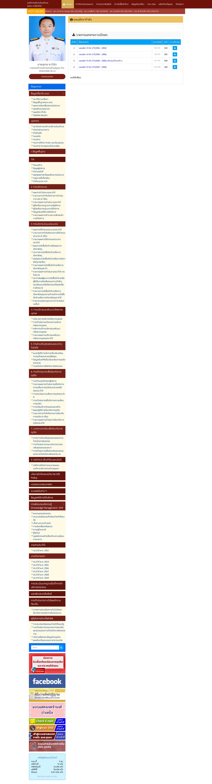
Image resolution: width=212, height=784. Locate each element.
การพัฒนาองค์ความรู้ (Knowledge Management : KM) (47, 506)
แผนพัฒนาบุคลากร (41, 108)
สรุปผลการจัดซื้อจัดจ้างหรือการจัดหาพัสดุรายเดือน (49, 260)
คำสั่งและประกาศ (40, 181)
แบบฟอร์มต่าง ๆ (39, 491)
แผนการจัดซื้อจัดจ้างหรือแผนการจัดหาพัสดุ (47, 247)
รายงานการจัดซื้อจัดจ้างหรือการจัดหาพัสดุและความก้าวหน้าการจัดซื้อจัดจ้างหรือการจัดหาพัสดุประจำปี (49, 294)
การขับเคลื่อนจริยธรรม (42, 526)
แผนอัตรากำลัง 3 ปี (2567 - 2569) (93, 67)
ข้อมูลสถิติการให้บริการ (42, 497)
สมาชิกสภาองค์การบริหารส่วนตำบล (48, 126)
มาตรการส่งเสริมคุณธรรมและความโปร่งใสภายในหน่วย (48, 439)
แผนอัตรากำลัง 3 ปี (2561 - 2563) (93, 48)
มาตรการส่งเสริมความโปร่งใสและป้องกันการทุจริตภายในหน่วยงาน (47, 611)
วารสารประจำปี (38, 545)
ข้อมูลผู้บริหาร (39, 168)
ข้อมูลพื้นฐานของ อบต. (43, 102)
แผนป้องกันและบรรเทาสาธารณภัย (47, 640)
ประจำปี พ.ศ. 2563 (41, 550)
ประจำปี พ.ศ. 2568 (41, 574)
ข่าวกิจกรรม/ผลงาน (84, 4)
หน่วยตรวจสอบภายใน (41, 484)
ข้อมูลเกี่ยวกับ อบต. (40, 93)
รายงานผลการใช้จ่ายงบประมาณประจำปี (47, 241)
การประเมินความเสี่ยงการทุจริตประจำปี (49, 395)
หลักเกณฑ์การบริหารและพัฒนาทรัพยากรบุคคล (46, 330)
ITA (32, 159)
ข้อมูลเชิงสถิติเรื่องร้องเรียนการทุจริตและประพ (49, 361)
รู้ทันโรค (36, 532)
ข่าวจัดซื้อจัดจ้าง (121, 4)
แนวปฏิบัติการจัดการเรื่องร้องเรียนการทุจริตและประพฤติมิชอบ (48, 354)
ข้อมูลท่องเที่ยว (138, 4)
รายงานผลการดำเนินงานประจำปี (47, 202)
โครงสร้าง (37, 165)
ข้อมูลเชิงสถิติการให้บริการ (44, 211)
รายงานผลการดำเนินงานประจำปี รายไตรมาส (49, 273)
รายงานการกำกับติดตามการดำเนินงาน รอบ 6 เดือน (48, 197)
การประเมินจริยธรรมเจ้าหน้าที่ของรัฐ (48, 624)
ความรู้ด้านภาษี (39, 529)
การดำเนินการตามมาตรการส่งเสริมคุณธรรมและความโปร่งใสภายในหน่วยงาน (49, 630)
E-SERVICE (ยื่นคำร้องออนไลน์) (46, 459)
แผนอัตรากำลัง (39, 112)
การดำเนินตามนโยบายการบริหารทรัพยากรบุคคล (47, 323)
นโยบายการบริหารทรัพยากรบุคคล (47, 318)
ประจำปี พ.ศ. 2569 (41, 577)
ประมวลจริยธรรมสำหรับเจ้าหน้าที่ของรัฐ (48, 518)
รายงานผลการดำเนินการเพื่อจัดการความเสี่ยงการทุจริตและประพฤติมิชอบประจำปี (48, 387)
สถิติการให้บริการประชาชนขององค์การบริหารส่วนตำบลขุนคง (46, 467)
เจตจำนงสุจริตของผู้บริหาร (45, 380)
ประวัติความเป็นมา (40, 99)
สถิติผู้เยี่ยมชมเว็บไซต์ (47, 757)
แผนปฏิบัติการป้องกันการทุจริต (46, 410)
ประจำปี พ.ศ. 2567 (41, 571)
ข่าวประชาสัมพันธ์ (103, 4)
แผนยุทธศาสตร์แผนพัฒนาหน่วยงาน (48, 174)
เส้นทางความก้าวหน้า (42, 523)
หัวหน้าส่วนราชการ (41, 129)
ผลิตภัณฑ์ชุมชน (166, 4)
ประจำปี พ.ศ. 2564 (41, 561)
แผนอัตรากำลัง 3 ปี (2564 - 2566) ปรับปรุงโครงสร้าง (100, 61)
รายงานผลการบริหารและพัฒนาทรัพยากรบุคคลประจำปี (46, 336)
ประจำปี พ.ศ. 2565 (41, 565)
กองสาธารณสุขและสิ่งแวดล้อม (46, 145)
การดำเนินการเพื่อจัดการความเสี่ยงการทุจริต (48, 402)
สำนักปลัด (37, 133)
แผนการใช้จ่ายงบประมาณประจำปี (47, 229)
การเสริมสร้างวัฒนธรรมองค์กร (46, 406)
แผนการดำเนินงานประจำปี (44, 192)
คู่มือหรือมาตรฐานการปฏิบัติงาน (46, 205)
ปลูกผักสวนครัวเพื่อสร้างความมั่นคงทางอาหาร (48, 537)
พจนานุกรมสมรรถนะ (42, 513)
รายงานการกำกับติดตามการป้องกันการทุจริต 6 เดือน (48, 415)
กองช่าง (36, 139)
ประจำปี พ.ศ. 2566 (41, 568)
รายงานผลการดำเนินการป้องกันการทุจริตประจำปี (48, 421)
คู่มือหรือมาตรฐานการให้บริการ (46, 208)
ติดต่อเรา (180, 4)
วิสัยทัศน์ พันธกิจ (40, 115)
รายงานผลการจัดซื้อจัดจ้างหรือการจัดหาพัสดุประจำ (48, 266)
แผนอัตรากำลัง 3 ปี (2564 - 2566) (93, 54)
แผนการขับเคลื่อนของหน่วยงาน (46, 105)
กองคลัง (37, 136)
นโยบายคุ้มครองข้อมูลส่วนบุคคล (46, 637)
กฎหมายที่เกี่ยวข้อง (41, 178)
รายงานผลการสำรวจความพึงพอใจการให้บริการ (48, 216)
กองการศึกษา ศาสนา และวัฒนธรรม (48, 142)
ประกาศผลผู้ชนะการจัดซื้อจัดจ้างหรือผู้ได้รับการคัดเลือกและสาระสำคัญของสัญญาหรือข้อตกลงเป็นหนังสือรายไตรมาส (48, 282)
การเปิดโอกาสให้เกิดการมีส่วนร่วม (47, 366)
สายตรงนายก (47, 76)
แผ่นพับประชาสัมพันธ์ (41, 594)
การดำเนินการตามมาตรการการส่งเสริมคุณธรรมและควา (48, 446)
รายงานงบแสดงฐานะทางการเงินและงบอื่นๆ (48, 302)
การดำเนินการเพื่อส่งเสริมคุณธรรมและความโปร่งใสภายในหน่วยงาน (48, 452)
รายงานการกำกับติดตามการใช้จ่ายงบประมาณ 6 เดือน (49, 234)
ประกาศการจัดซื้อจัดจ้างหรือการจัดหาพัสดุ (47, 254)
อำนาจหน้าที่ (38, 171)
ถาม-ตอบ (151, 4)
